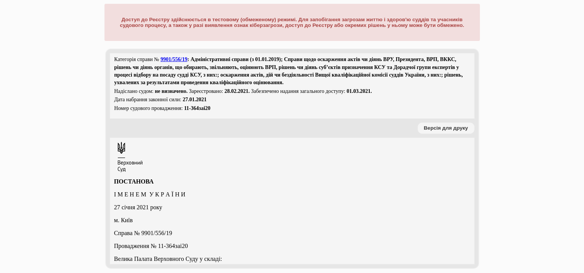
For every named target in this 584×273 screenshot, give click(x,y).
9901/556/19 (173, 59)
